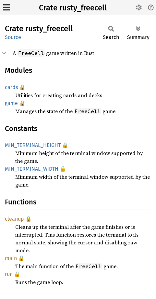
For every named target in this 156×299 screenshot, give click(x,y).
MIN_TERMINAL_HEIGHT (33, 145)
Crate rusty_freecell (73, 7)
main (11, 258)
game (11, 103)
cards (11, 87)
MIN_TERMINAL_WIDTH (31, 169)
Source (13, 37)
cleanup (14, 219)
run (9, 274)
